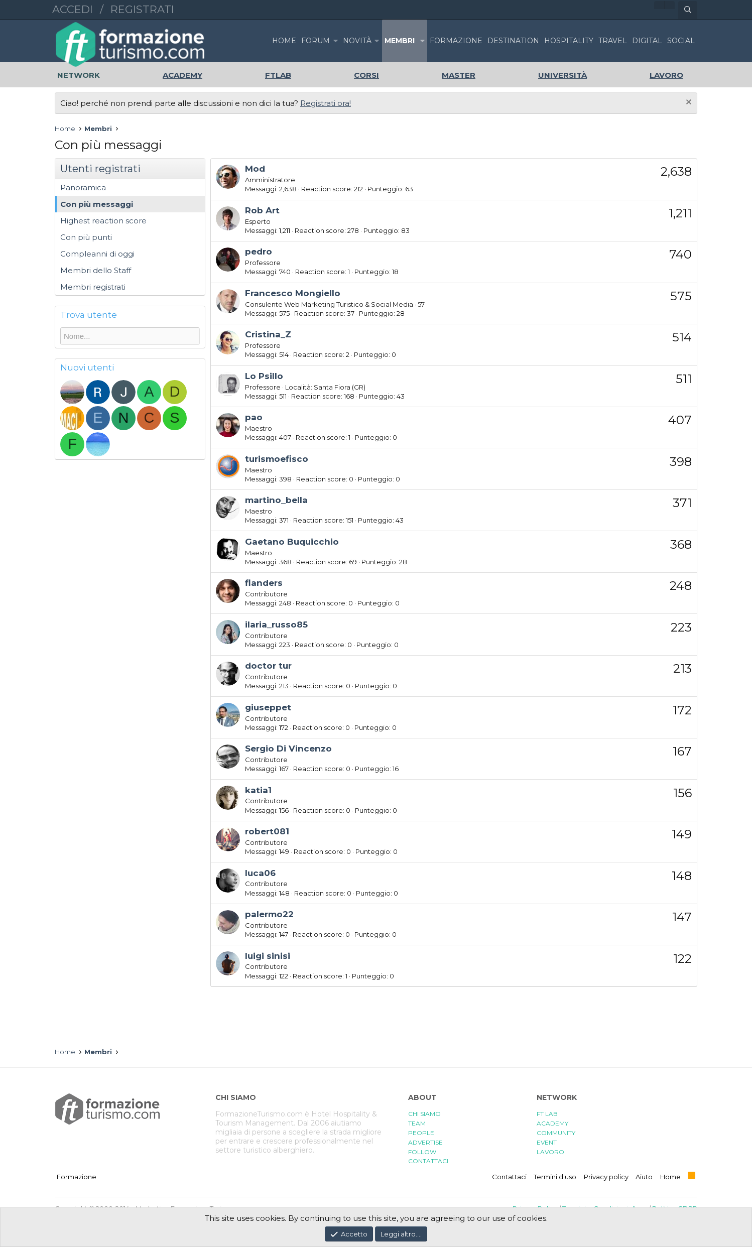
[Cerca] (687, 10)
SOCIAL (681, 40)
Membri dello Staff (95, 270)
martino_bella (276, 500)
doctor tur (268, 666)
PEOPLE (421, 1133)
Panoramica (83, 187)
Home (284, 40)
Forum (315, 40)
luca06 (260, 873)
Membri (400, 40)
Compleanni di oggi (97, 254)
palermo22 (269, 914)
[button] (335, 41)
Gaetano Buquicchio (292, 542)
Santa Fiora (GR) (339, 387)
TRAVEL (612, 40)
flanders (264, 583)
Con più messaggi (96, 204)
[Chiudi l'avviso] (687, 103)
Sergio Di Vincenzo (288, 748)
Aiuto (644, 1177)
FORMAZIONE (456, 40)
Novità (357, 40)
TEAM (417, 1123)
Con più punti (86, 237)
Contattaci (509, 1177)
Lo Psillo (264, 376)
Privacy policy (606, 1177)
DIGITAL (647, 40)
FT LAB (547, 1113)
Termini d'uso (555, 1177)
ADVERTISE (425, 1142)
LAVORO (550, 1152)
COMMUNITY (556, 1133)
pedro (258, 251)
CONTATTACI (428, 1161)
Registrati (142, 9)
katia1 (258, 790)
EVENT (547, 1142)
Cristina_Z (268, 334)
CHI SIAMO (424, 1113)
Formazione (76, 1177)
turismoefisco (276, 459)
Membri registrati (93, 287)
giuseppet (268, 707)
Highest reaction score (103, 220)
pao (254, 417)
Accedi (72, 9)
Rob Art (262, 210)
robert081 (267, 831)
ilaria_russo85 (276, 624)
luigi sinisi (267, 956)
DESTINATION (513, 40)
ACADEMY (552, 1123)
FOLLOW (422, 1152)
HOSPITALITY (568, 40)
